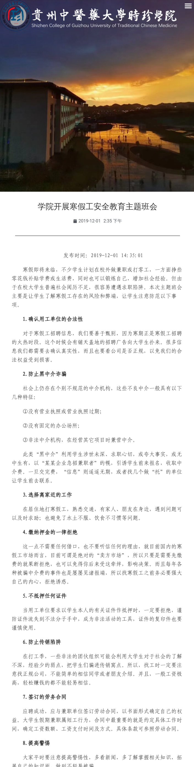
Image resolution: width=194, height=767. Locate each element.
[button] (188, 6)
